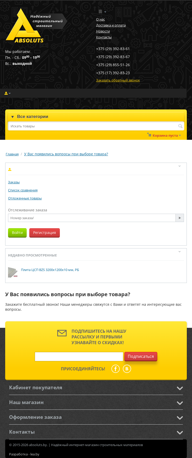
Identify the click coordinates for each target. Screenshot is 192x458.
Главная (12, 154)
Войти (17, 232)
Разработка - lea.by (24, 454)
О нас (100, 19)
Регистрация (44, 232)
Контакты (104, 37)
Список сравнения (23, 190)
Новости (103, 31)
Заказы (14, 182)
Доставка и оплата (111, 25)
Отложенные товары (25, 198)
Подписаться (141, 356)
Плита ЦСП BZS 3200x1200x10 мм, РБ (50, 269)
